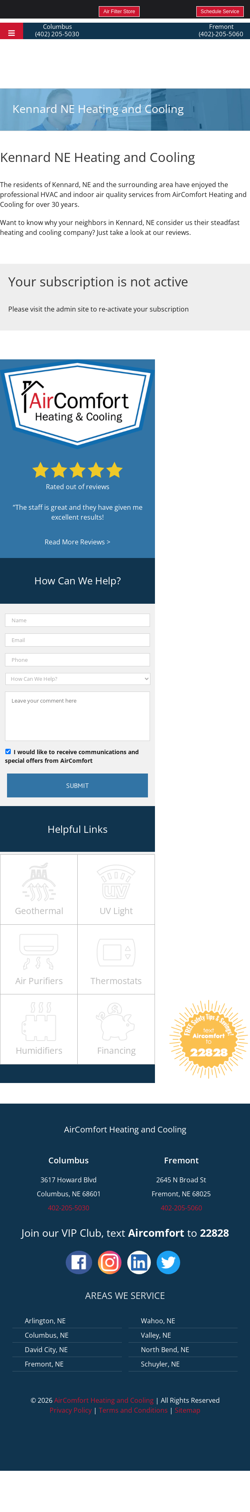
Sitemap (187, 1410)
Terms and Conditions (133, 1410)
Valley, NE (156, 1335)
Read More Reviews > (77, 541)
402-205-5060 (181, 1207)
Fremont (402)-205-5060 (221, 30)
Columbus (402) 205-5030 (57, 30)
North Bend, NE (165, 1349)
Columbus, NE (47, 1335)
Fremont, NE (44, 1364)
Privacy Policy (71, 1410)
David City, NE (46, 1349)
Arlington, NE (45, 1320)
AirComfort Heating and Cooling (104, 1400)
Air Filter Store (119, 11)
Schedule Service (220, 11)
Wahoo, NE (158, 1320)
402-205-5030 (68, 1207)
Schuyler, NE (160, 1364)
